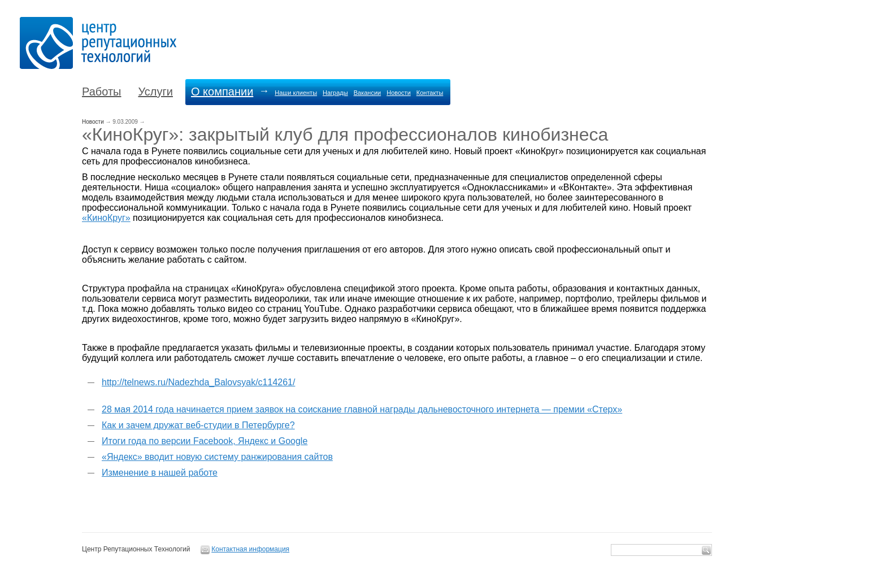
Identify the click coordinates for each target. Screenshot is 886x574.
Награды (335, 92)
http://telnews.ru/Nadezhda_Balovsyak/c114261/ (198, 382)
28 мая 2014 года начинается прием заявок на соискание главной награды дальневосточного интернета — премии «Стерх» (362, 409)
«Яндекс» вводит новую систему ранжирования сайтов (217, 457)
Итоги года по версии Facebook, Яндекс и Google (204, 441)
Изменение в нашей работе (160, 472)
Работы (101, 91)
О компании (222, 91)
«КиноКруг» (106, 218)
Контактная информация (250, 549)
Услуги (155, 91)
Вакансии (367, 92)
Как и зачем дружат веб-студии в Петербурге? (198, 425)
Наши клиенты (296, 92)
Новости (398, 92)
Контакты (430, 92)
